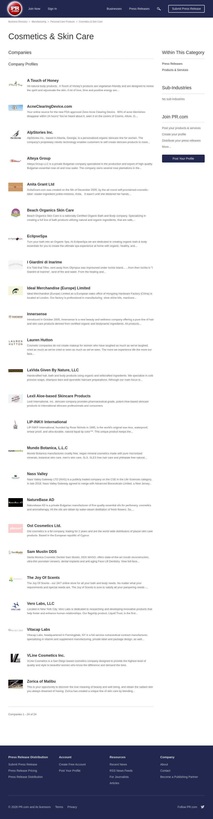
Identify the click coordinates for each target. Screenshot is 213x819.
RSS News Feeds (121, 770)
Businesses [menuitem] (114, 8)
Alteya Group (39, 158)
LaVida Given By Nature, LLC (53, 370)
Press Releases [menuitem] (139, 8)
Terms (59, 807)
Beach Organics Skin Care (50, 210)
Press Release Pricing (22, 770)
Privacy (72, 807)
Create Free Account (72, 764)
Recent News (118, 764)
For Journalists (119, 777)
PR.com (24, 807)
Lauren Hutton (40, 340)
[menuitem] (159, 9)
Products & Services (175, 70)
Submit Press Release (186, 8)
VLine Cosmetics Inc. (46, 655)
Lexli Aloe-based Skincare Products (58, 396)
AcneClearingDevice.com (49, 106)
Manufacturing (39, 21)
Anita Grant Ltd (40, 184)
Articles (114, 783)
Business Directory (17, 21)
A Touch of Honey (43, 80)
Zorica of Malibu (41, 681)
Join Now (34, 8)
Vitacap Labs (38, 629)
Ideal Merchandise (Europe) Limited (58, 288)
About (164, 764)
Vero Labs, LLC (40, 603)
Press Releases (172, 63)
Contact (165, 770)
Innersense (37, 314)
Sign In (52, 8)
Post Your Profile (183, 158)
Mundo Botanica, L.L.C (47, 448)
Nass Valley (37, 474)
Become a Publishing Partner (179, 777)
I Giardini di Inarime (44, 262)
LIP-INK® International (47, 422)
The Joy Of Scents (43, 578)
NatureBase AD (40, 500)
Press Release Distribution (25, 777)
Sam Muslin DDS (42, 552)
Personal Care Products (62, 21)
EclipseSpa (37, 236)
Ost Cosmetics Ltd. (44, 526)
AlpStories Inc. (40, 132)
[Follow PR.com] (201, 807)
